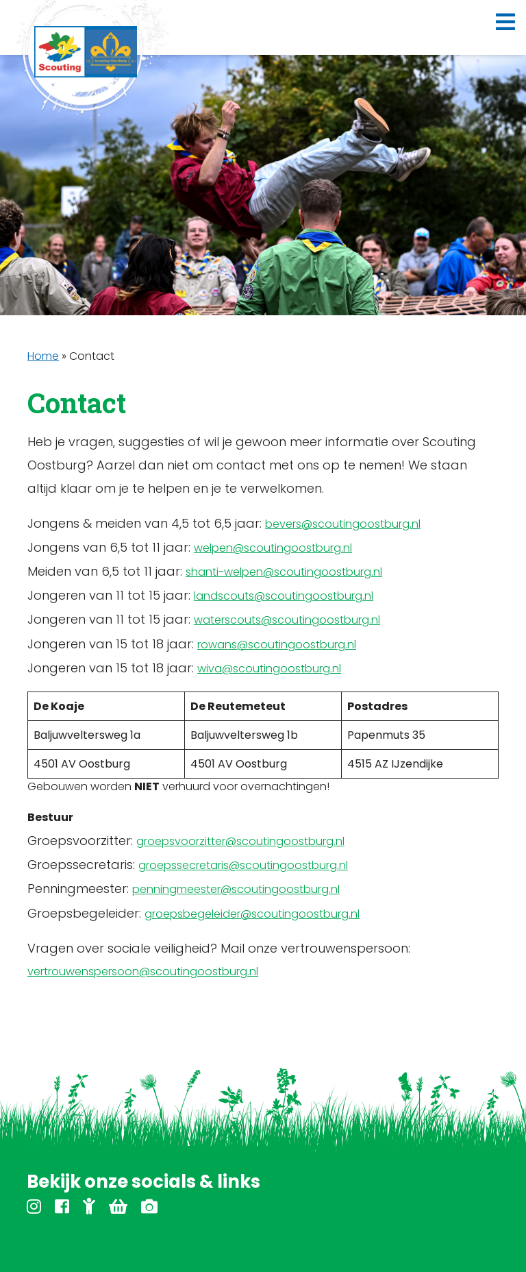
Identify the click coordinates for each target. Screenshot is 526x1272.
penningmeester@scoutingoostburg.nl (236, 889)
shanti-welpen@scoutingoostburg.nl (284, 572)
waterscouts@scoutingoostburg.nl (287, 620)
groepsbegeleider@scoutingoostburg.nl (252, 914)
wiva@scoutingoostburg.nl (269, 668)
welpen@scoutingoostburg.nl (273, 548)
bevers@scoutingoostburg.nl (343, 524)
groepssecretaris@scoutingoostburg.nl (243, 865)
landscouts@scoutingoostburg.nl (283, 596)
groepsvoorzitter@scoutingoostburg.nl (240, 841)
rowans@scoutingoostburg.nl (276, 644)
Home (43, 356)
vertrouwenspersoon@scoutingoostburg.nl (142, 971)
